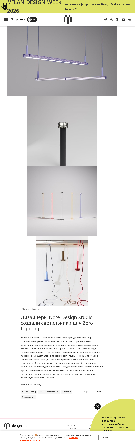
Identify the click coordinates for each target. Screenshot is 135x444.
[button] (97, 406)
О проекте (73, 425)
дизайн (67, 392)
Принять (107, 438)
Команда (71, 428)
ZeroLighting (29, 392)
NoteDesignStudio (49, 392)
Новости (35, 309)
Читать (25, 309)
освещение (29, 397)
